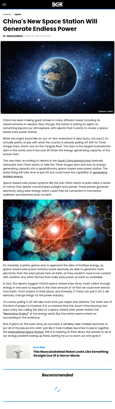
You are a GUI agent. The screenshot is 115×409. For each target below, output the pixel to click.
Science (7, 14)
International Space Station (26, 332)
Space (18, 14)
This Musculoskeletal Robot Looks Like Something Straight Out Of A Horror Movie (70, 353)
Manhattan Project (16, 314)
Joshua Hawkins (14, 36)
